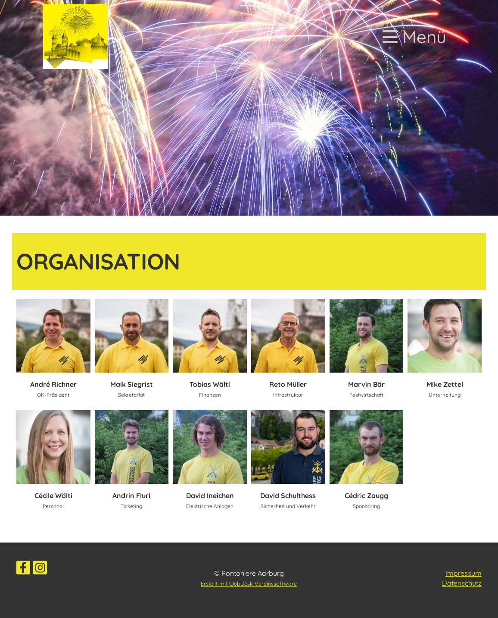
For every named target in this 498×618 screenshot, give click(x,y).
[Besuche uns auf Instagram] (40, 569)
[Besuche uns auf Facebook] (23, 569)
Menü (414, 36)
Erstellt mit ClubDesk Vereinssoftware (249, 583)
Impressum (463, 573)
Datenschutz (462, 583)
